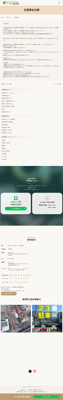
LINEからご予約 (45, 396)
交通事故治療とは (5, 96)
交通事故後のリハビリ (6, 112)
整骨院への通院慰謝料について (8, 101)
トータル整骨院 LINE (16, 209)
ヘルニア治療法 (57, 84)
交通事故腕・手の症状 (6, 130)
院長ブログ (8, 17)
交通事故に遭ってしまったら (8, 93)
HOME (2, 17)
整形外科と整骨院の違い (7, 104)
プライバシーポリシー (28, 387)
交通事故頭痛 (4, 125)
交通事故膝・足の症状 (6, 133)
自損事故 (3, 148)
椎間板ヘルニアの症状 (7, 84)
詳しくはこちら (8, 294)
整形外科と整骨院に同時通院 (8, 106)
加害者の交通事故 (5, 151)
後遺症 (3, 109)
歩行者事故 (4, 159)
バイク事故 (4, 157)
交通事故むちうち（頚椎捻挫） (8, 119)
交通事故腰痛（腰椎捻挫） (7, 122)
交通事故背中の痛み (6, 127)
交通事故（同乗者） (6, 143)
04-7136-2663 (23, 396)
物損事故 (3, 146)
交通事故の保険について (7, 98)
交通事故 (3, 140)
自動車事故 (4, 154)
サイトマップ (37, 387)
